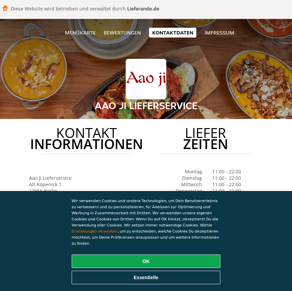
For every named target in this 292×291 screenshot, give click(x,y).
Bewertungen (122, 32)
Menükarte (80, 32)
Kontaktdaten (172, 32)
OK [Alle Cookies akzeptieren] (146, 261)
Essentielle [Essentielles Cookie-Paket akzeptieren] (145, 277)
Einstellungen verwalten (95, 231)
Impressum (219, 32)
